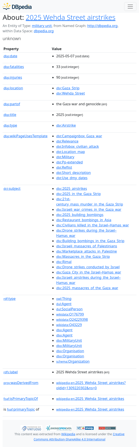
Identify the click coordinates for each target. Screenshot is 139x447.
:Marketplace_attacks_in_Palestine (86, 251)
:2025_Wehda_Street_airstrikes (90, 398)
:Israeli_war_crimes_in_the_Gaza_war (88, 209)
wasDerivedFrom (20, 382)
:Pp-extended (69, 162)
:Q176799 (70, 314)
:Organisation (70, 350)
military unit (42, 25)
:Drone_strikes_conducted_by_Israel (88, 267)
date (10, 56)
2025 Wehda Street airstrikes (70, 17)
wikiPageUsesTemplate (25, 136)
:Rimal (63, 261)
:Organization (73, 361)
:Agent (63, 303)
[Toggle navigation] (130, 6)
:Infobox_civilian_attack (77, 146)
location (13, 88)
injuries (12, 77)
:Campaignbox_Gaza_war (79, 136)
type (10, 125)
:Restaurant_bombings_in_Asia (83, 220)
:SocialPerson (69, 309)
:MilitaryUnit (69, 340)
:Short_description (73, 172)
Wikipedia (68, 434)
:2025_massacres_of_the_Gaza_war (87, 288)
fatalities (13, 66)
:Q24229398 (72, 319)
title (9, 114)
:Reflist (64, 167)
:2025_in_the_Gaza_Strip (78, 193)
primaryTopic (21, 409)
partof (11, 104)
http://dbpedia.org (102, 25)
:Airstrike (66, 125)
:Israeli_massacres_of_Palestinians (86, 246)
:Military (65, 157)
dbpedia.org (44, 31)
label (10, 372)
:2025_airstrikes (71, 188)
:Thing (63, 298)
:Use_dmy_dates (71, 177)
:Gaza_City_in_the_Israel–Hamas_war (88, 272)
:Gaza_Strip (68, 88)
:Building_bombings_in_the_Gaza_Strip (90, 240)
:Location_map (70, 151)
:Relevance (67, 141)
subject (11, 188)
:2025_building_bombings (79, 214)
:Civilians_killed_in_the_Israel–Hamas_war (92, 225)
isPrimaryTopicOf (20, 398)
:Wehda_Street (70, 93)
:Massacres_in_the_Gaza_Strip (83, 256)
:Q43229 (69, 324)
